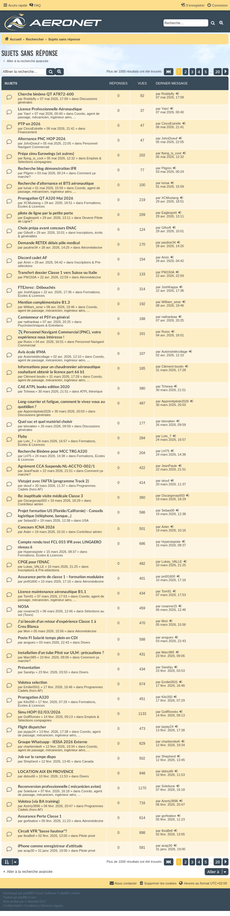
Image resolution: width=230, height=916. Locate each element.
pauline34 (31, 247)
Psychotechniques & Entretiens (40, 325)
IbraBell (29, 835)
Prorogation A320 (33, 697)
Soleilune (30, 791)
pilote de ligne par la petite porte (45, 213)
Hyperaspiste (33, 551)
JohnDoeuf (31, 143)
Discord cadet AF (32, 258)
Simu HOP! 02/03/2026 (39, 712)
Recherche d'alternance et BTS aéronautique (56, 183)
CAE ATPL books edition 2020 (44, 387)
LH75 (27, 456)
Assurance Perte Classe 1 (40, 816)
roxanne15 (31, 611)
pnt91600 (30, 581)
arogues (29, 642)
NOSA (23, 607)
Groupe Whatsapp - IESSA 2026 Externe (52, 742)
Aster (27, 532)
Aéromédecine (91, 247)
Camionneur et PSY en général (43, 317)
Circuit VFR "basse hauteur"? (42, 831)
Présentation (29, 668)
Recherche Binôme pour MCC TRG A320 (52, 451)
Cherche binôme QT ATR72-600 (46, 94)
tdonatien (30, 426)
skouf (27, 485)
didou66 (29, 776)
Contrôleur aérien (30, 504)
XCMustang (32, 203)
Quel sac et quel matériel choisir (45, 422)
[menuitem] (35, 5)
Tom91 (28, 596)
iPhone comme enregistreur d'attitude (50, 846)
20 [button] (217, 71)
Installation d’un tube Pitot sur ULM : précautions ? (61, 653)
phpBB (27, 893)
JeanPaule (31, 471)
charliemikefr (33, 746)
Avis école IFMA (32, 352)
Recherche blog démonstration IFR (47, 169)
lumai (27, 188)
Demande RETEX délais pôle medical (49, 243)
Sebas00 (30, 520)
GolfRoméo (32, 717)
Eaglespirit (31, 217)
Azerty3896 (32, 806)
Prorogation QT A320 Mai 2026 (45, 198)
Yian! (27, 113)
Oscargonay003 (35, 500)
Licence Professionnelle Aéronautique (50, 109)
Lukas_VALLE (34, 566)
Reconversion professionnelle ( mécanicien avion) (59, 787)
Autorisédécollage (36, 356)
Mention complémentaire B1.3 (44, 302)
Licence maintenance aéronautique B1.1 (52, 592)
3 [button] (192, 71)
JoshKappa (32, 292)
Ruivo (28, 342)
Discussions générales (34, 415)
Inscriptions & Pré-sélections (38, 570)
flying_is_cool (33, 158)
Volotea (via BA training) (39, 801)
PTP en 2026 (29, 124)
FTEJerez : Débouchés (36, 288)
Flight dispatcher (32, 727)
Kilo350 (29, 702)
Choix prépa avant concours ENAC (47, 228)
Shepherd (31, 761)
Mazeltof (33, 901)
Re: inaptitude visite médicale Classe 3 (50, 496)
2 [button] (185, 71)
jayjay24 (29, 731)
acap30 (29, 850)
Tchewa (29, 391)
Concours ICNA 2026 (36, 527)
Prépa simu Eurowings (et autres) (46, 154)
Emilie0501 (32, 687)
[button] (168, 71)
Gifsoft (28, 232)
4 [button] (199, 71)
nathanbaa (31, 322)
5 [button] (206, 71)
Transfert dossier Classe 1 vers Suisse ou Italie (57, 273)
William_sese (33, 307)
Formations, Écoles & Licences (40, 555)
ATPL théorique (91, 391)
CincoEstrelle (33, 128)
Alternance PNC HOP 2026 (42, 139)
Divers (85, 642)
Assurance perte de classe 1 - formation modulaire (61, 577)
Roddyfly (30, 99)
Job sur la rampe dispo (37, 757)
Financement (27, 132)
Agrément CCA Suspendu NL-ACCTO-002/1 (56, 466)
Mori (27, 631)
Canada (88, 761)
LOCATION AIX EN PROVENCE (45, 772)
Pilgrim (29, 173)
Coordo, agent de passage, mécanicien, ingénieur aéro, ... (59, 115)
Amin (27, 262)
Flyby (22, 437)
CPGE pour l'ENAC (33, 562)
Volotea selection (32, 682)
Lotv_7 (28, 441)
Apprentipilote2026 (37, 411)
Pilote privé (87, 835)
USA (85, 520)
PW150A (30, 277)
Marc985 (30, 657)
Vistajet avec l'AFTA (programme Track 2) (53, 481)
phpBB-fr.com (27, 897)
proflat (14, 901)
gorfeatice (31, 821)
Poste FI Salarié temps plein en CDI (48, 638)
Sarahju (29, 672)
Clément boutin (35, 376)
